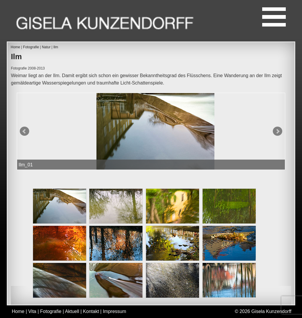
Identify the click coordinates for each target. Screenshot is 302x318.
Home (15, 47)
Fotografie (31, 47)
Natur (46, 47)
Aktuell (72, 311)
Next (277, 131)
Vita (32, 311)
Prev (24, 131)
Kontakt (91, 311)
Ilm (55, 47)
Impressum (114, 311)
